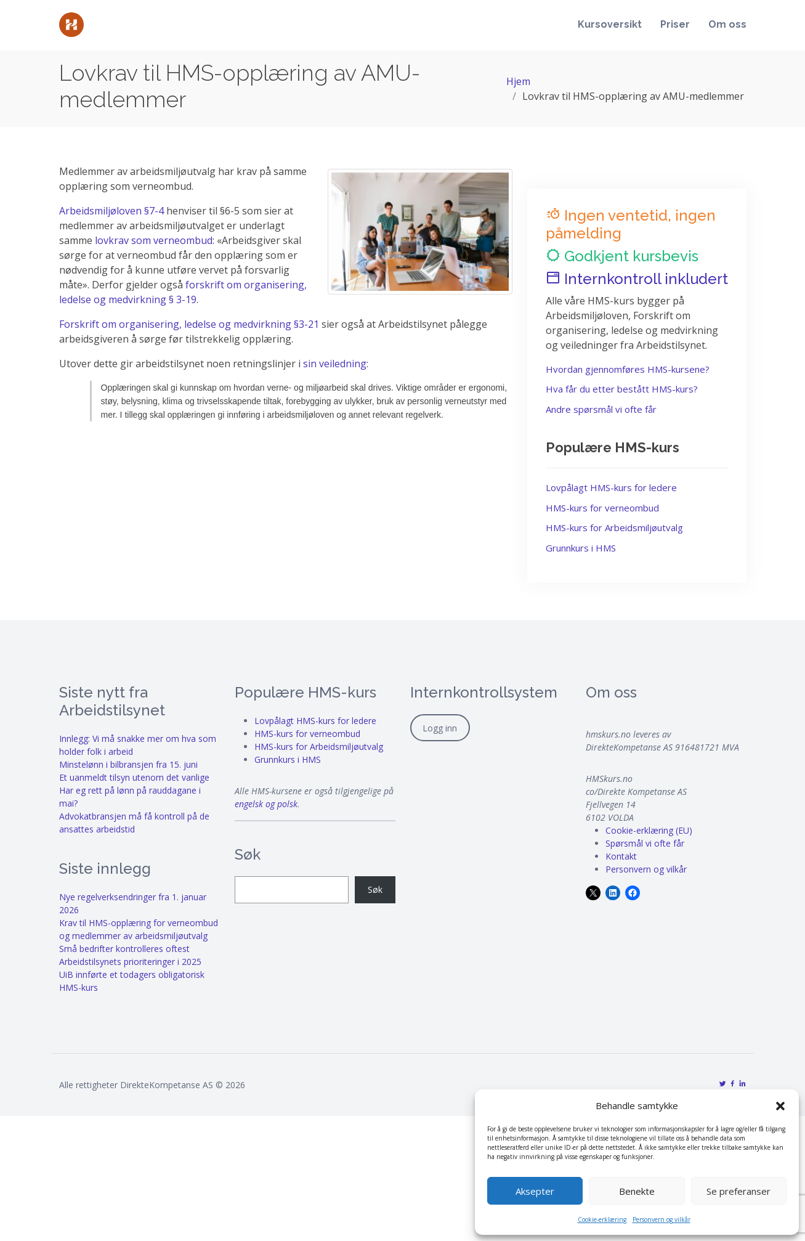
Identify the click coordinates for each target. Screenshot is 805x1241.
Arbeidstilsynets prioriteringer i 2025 (130, 961)
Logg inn (440, 728)
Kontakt (621, 856)
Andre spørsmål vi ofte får (601, 409)
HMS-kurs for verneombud (602, 508)
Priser (675, 25)
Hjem (518, 81)
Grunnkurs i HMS (581, 548)
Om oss (727, 25)
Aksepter (535, 1191)
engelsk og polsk (266, 804)
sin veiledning (334, 363)
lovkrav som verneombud (153, 240)
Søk (375, 889)
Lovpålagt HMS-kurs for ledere (611, 487)
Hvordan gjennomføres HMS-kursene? (628, 369)
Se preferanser (738, 1191)
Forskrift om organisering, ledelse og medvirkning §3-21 (189, 324)
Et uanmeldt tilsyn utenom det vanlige (134, 777)
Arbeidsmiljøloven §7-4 (112, 211)
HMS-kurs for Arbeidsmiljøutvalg (614, 527)
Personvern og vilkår (661, 1219)
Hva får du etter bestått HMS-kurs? (622, 389)
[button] (780, 1105)
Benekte (637, 1191)
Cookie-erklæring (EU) (648, 830)
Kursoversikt (610, 25)
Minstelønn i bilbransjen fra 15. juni (128, 764)
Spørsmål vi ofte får (644, 843)
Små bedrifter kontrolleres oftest (124, 948)
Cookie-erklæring (602, 1219)
